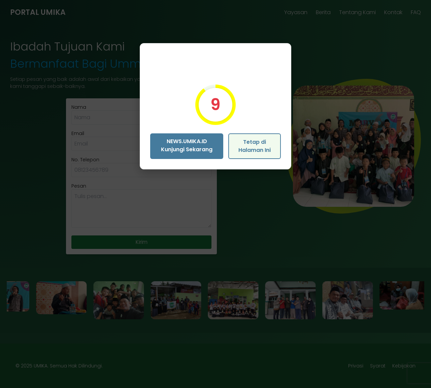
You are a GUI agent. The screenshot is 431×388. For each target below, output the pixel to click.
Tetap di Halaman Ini (254, 146)
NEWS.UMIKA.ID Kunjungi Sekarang (186, 145)
